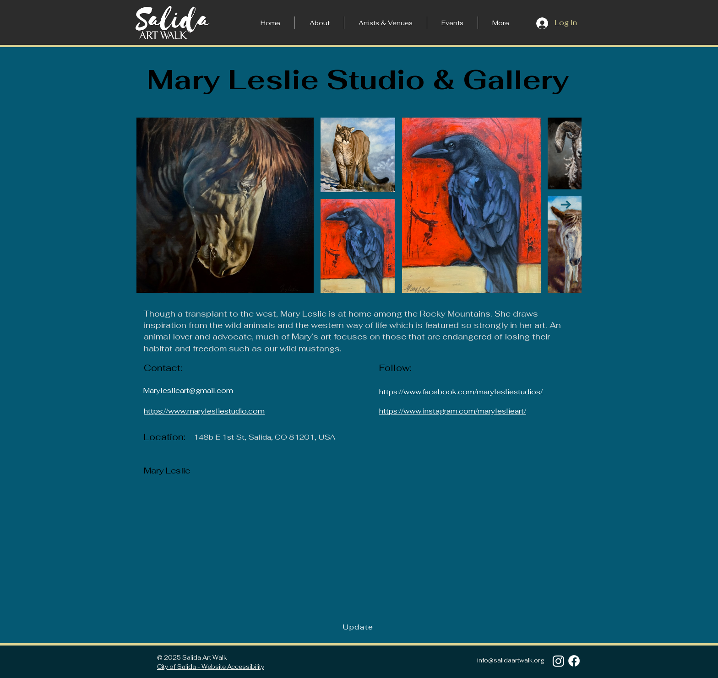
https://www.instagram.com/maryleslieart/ (452, 411)
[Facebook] (574, 660)
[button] (500, 22)
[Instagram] (558, 660)
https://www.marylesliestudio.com (204, 411)
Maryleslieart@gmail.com (188, 390)
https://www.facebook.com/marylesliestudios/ (461, 392)
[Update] (359, 627)
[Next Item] (565, 204)
